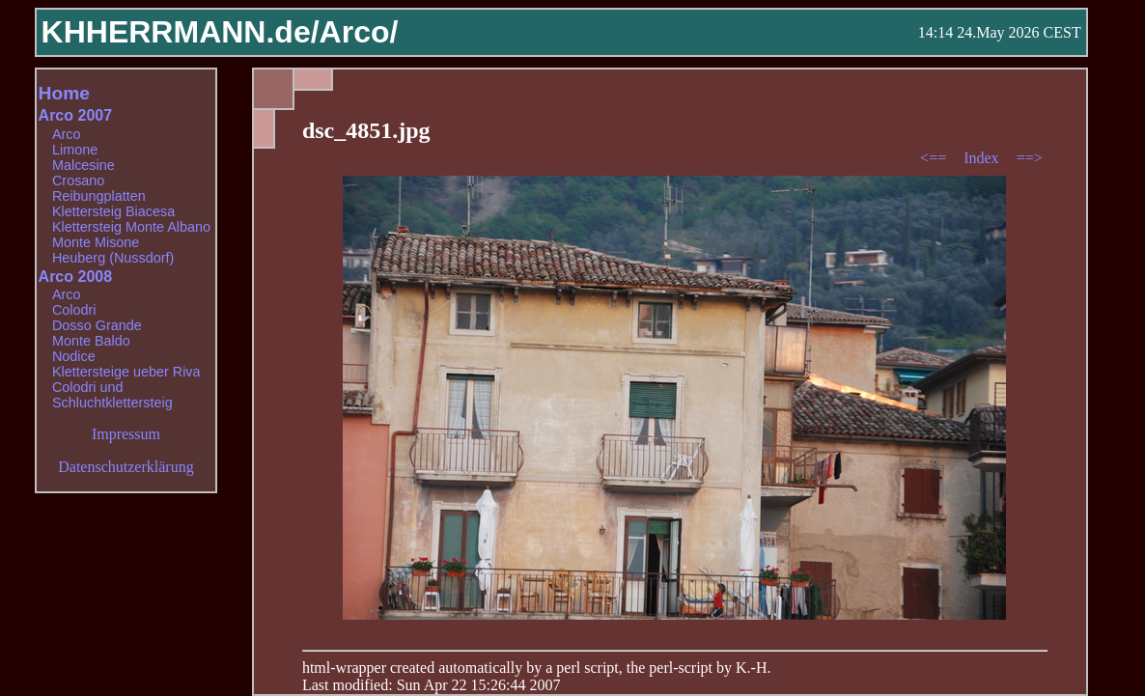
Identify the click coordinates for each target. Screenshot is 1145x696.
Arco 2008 (76, 276)
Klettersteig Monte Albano (131, 227)
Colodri (74, 310)
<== (935, 158)
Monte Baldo (91, 340)
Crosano (78, 180)
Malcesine (83, 165)
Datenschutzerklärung (125, 467)
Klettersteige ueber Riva (126, 371)
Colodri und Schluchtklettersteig (112, 394)
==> (1030, 158)
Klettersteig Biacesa (113, 211)
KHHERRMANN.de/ (181, 31)
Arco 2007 (76, 115)
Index (982, 158)
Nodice (74, 356)
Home (64, 93)
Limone (75, 149)
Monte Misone (95, 242)
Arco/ (359, 31)
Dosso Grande (97, 325)
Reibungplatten (99, 196)
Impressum (126, 434)
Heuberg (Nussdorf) (113, 257)
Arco (66, 134)
